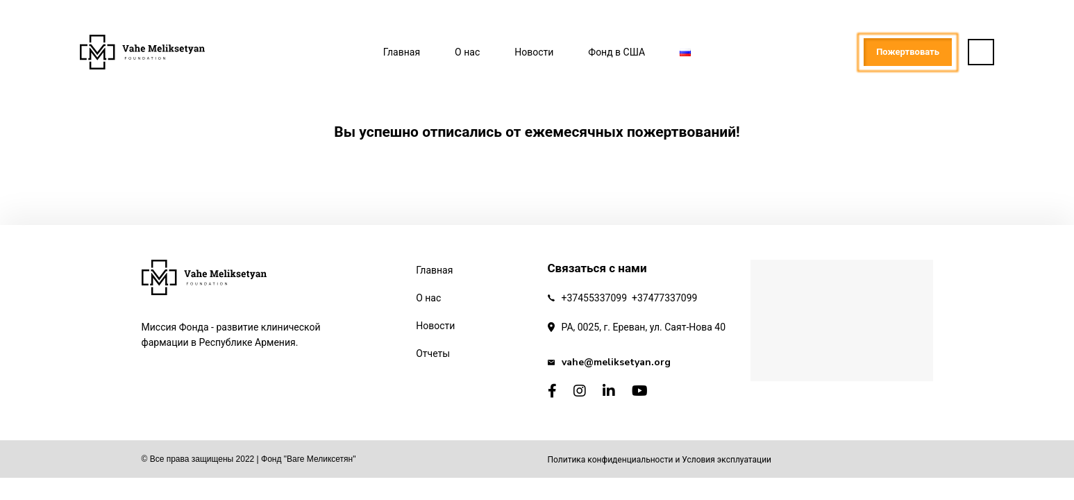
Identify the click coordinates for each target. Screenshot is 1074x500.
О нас (467, 52)
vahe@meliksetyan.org (616, 362)
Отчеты (433, 353)
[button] (981, 52)
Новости (533, 52)
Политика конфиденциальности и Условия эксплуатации (660, 460)
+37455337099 (595, 297)
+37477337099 (665, 297)
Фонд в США (616, 52)
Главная (401, 52)
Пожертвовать (907, 52)
